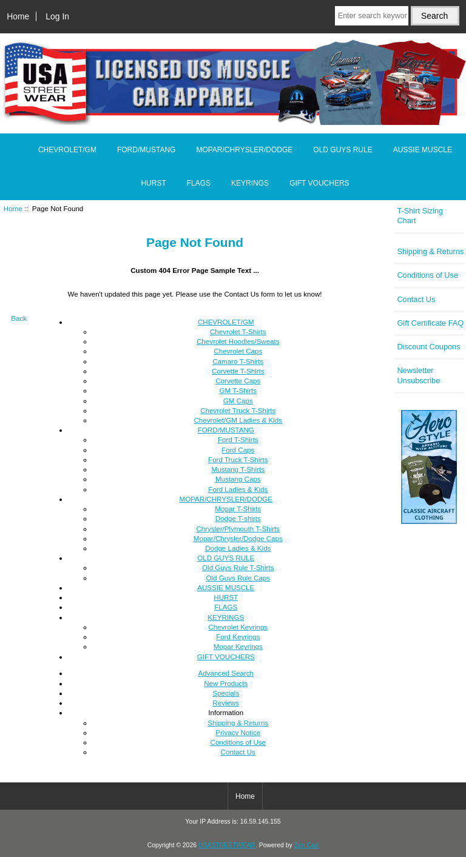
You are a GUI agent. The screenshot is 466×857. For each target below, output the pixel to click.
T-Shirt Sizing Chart (420, 215)
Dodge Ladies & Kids (238, 548)
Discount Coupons (428, 346)
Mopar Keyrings (238, 646)
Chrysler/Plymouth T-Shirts (238, 529)
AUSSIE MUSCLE (422, 150)
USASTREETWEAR (226, 845)
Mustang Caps (238, 479)
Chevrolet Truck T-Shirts (237, 410)
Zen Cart (306, 845)
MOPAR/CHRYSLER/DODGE (244, 150)
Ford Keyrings (238, 636)
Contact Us (238, 752)
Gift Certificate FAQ (430, 323)
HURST (153, 183)
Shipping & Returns (238, 723)
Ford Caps (237, 450)
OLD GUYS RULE (342, 150)
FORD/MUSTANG (146, 150)
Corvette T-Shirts (238, 371)
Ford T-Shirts (238, 439)
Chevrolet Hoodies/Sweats (238, 341)
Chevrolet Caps (238, 351)
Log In (57, 16)
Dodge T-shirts (238, 518)
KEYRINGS (250, 183)
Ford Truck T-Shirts (238, 459)
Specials (225, 693)
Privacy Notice (237, 732)
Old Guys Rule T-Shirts (238, 567)
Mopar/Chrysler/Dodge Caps (238, 538)
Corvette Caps (237, 381)
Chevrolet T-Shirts (238, 331)
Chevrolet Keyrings (238, 627)
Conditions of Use (238, 742)
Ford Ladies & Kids (238, 489)
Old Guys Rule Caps (238, 578)
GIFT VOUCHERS (319, 183)
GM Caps (238, 401)
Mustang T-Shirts (238, 469)
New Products (226, 683)
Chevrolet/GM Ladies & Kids (238, 420)
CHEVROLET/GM (67, 150)
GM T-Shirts (238, 390)
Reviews (225, 703)
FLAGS (199, 183)
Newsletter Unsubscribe (418, 375)
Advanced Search (226, 673)
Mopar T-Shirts (238, 509)
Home (18, 16)
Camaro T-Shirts (237, 361)
